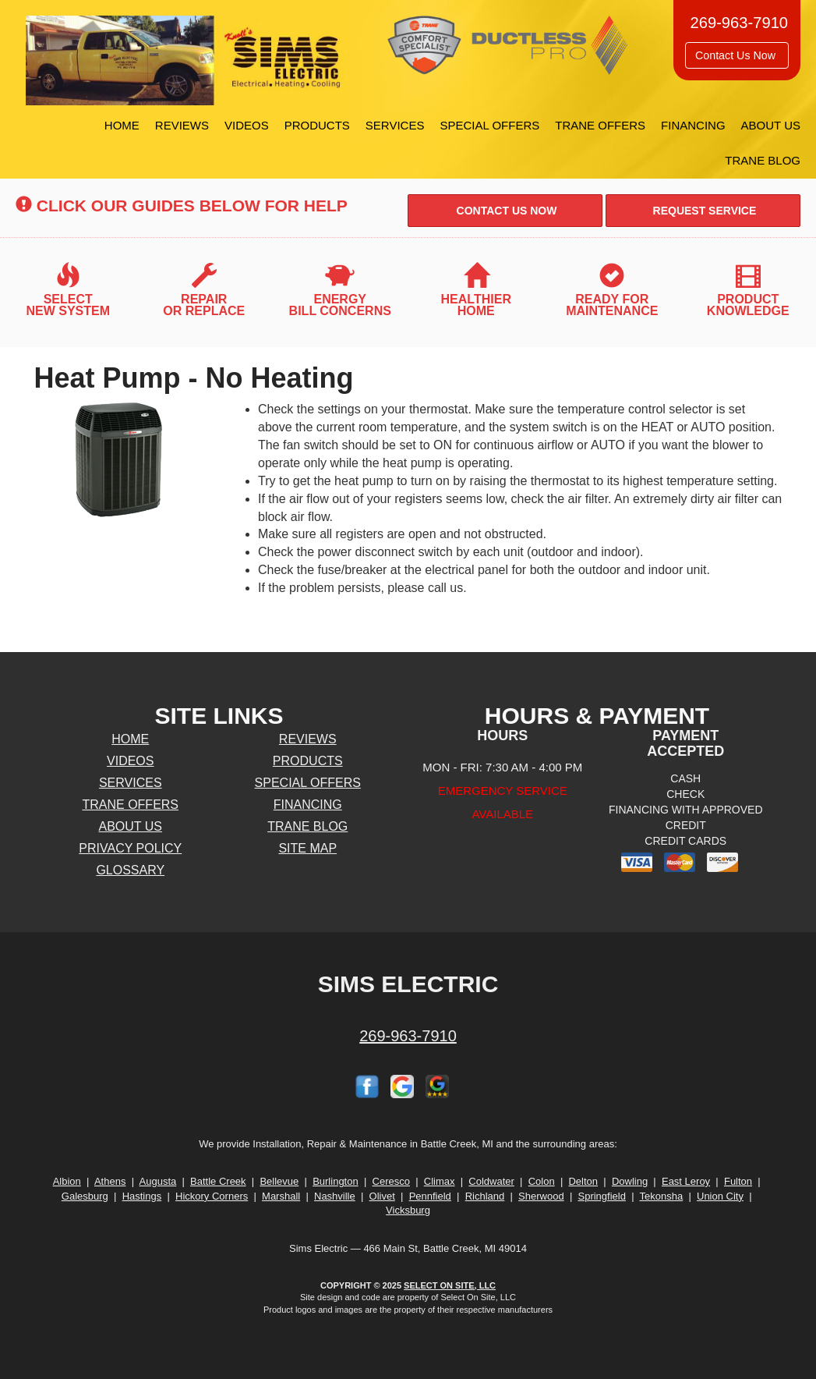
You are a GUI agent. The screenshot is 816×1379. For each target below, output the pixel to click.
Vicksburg (408, 1210)
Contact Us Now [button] (737, 55)
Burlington (336, 1181)
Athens (109, 1181)
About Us (770, 125)
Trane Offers (600, 125)
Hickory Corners (211, 1196)
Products (317, 125)
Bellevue (279, 1181)
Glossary (130, 870)
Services (395, 125)
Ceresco (391, 1181)
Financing (693, 125)
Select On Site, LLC (450, 1285)
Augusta (158, 1181)
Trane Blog (762, 160)
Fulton (738, 1181)
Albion (67, 1181)
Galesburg (85, 1196)
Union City (720, 1196)
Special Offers (489, 125)
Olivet (382, 1196)
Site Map (307, 848)
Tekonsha (662, 1196)
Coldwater (491, 1181)
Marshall (281, 1196)
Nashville (334, 1196)
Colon (541, 1181)
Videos (246, 125)
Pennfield (430, 1196)
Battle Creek (218, 1181)
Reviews (182, 125)
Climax (439, 1181)
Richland (485, 1196)
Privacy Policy (130, 848)
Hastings (142, 1196)
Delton (583, 1181)
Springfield (601, 1196)
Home (122, 125)
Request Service (703, 210)
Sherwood (541, 1196)
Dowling (630, 1181)
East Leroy (686, 1181)
